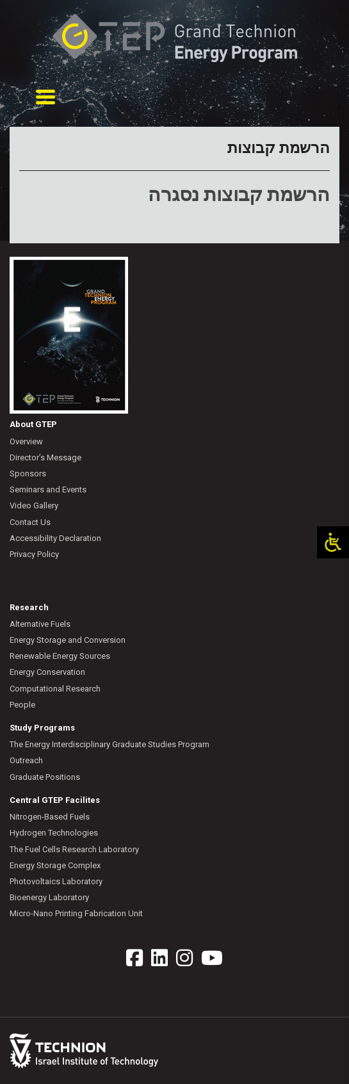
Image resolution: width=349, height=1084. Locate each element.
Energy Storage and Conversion (68, 640)
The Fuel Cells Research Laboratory (74, 849)
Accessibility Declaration (55, 538)
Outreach (26, 760)
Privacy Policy (34, 554)
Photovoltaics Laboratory (56, 881)
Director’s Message (45, 457)
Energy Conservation (47, 672)
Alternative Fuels (40, 624)
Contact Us (30, 522)
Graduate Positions (45, 777)
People (22, 704)
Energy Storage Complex (55, 865)
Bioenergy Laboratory (49, 897)
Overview (26, 441)
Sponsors (28, 473)
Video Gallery (34, 505)
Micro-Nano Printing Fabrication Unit (76, 913)
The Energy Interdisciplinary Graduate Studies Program (109, 744)
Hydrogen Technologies (54, 832)
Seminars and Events (48, 489)
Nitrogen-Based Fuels (50, 816)
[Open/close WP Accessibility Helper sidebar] (333, 542)
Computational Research (55, 688)
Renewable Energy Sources (60, 656)
